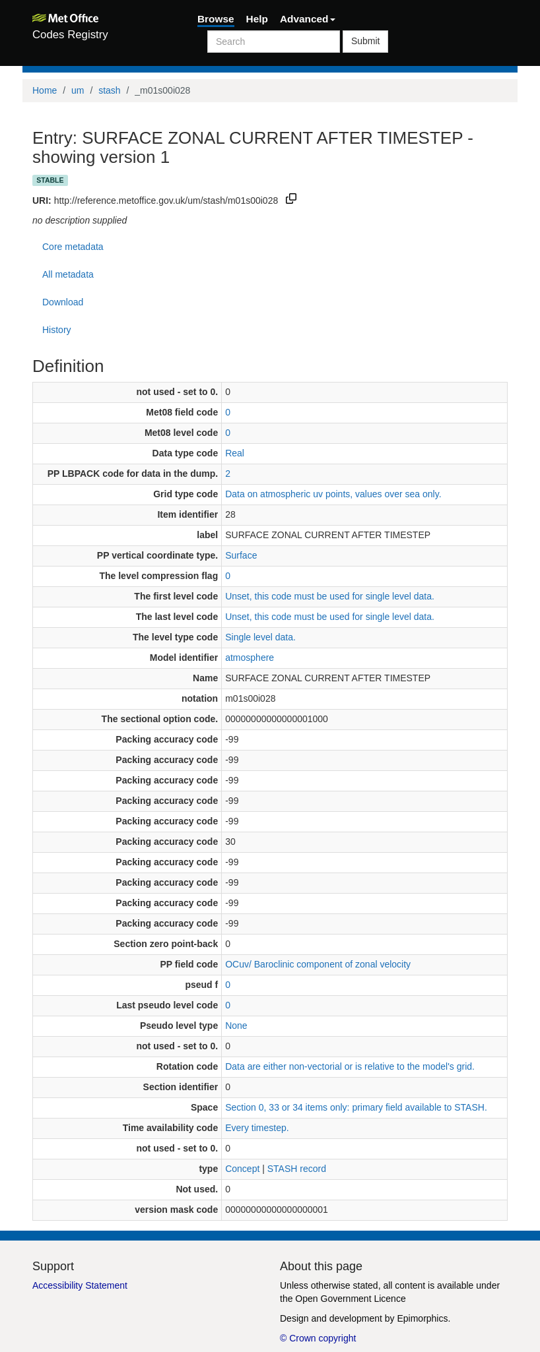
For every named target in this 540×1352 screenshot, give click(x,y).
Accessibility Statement (79, 1285)
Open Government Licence (350, 1298)
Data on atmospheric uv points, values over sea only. (333, 494)
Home (44, 90)
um (77, 90)
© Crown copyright (318, 1338)
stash (109, 90)
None (236, 1025)
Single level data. (260, 637)
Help (257, 18)
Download (62, 302)
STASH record (296, 1168)
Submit (365, 41)
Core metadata (73, 246)
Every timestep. (256, 1127)
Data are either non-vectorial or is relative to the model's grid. (350, 1066)
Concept (242, 1168)
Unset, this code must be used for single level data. (329, 596)
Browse (215, 18)
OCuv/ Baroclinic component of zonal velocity (318, 964)
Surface (241, 555)
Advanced (307, 18)
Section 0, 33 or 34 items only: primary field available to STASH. (356, 1107)
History (56, 329)
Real (234, 453)
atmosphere (249, 657)
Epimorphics (422, 1318)
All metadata (68, 274)
